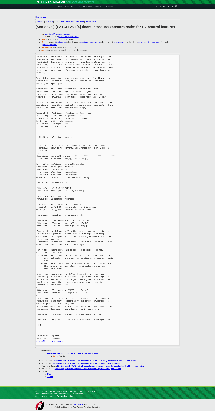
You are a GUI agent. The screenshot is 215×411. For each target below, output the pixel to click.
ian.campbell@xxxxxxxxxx (148, 42)
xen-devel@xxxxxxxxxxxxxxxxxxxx (59, 34)
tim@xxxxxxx (61, 42)
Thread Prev (59, 22)
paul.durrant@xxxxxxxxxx (68, 37)
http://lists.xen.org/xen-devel (52, 341)
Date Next (49, 22)
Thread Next (70, 22)
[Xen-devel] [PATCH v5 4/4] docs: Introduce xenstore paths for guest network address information (94, 361)
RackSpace (78, 404)
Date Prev (40, 22)
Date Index (80, 22)
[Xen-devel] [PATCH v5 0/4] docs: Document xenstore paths (72, 353)
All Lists (43, 17)
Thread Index (90, 22)
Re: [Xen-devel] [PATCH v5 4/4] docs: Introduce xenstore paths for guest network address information (100, 366)
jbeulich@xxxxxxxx (49, 45)
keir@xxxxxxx (118, 42)
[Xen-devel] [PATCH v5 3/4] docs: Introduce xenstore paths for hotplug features (86, 363)
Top (37, 17)
